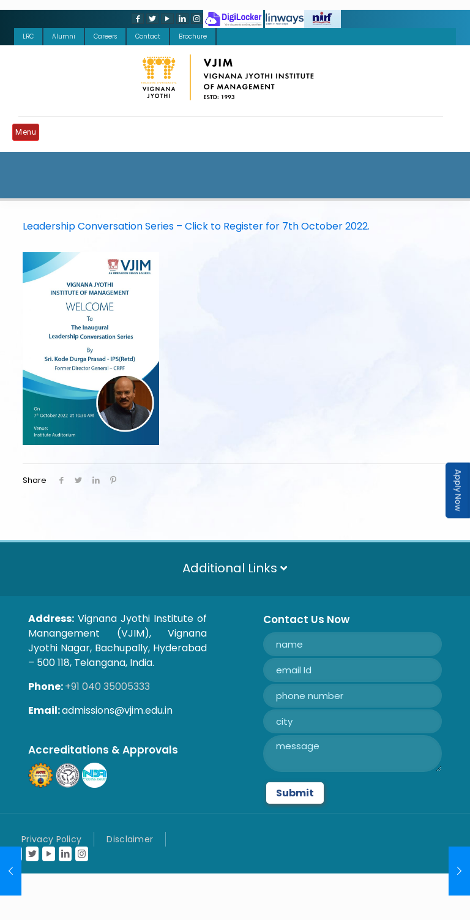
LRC (28, 36)
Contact (147, 36)
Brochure (193, 36)
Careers (105, 36)
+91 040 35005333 (107, 686)
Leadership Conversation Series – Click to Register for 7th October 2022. (196, 226)
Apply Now (458, 490)
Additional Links (234, 568)
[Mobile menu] (28, 134)
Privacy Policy (51, 839)
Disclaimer (129, 839)
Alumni (63, 36)
